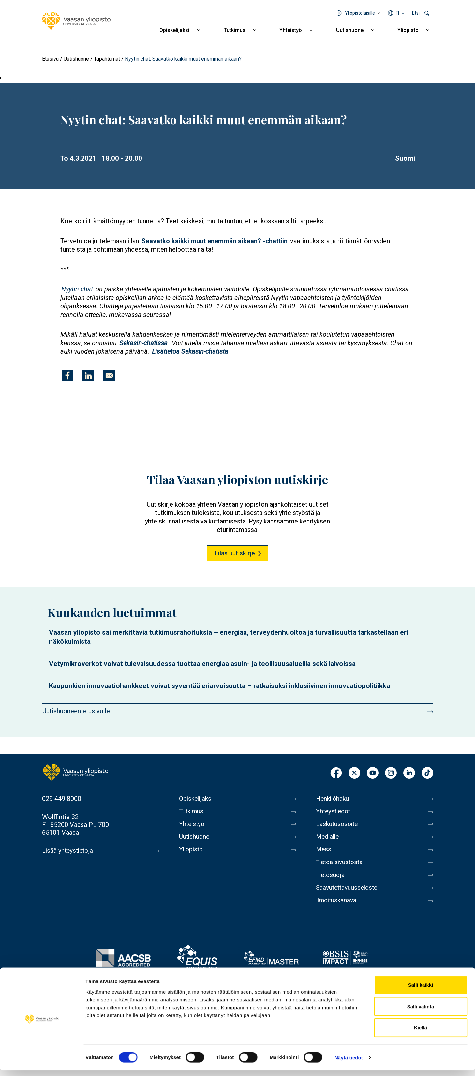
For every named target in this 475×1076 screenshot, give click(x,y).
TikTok (427, 773)
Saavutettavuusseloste (348, 894)
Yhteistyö (290, 30)
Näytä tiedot (348, 1063)
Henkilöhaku (333, 799)
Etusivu (50, 59)
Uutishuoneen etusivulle (76, 711)
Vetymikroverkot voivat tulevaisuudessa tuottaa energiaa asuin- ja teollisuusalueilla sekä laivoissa (202, 664)
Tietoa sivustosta (341, 867)
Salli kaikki (420, 990)
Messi (325, 853)
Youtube (373, 773)
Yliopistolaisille (360, 13)
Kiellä (420, 1033)
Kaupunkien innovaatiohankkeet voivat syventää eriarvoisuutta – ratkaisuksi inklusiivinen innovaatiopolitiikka (219, 686)
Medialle (328, 840)
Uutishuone (350, 30)
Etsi (416, 13)
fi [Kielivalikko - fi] (397, 13)
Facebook (336, 773)
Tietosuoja (331, 881)
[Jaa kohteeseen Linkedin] (88, 375)
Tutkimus (234, 30)
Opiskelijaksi (174, 30)
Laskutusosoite (338, 826)
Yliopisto (408, 30)
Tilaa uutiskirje (234, 553)
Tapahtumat (107, 59)
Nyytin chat (77, 289)
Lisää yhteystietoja (68, 851)
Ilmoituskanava (337, 908)
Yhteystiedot (334, 812)
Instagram (391, 773)
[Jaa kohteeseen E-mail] (109, 375)
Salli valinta (420, 1012)
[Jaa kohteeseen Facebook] (67, 375)
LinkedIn (409, 773)
